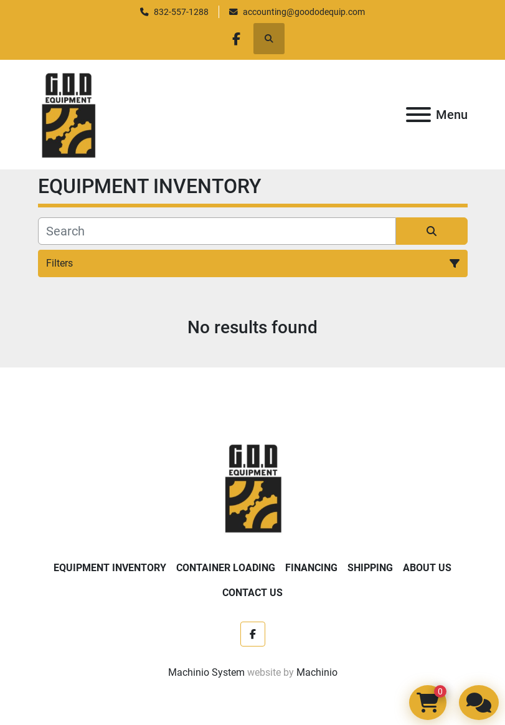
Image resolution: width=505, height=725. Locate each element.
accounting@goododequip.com (304, 12)
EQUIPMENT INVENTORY (110, 568)
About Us (427, 568)
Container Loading (225, 568)
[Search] (217, 231)
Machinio (316, 672)
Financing (311, 568)
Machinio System (206, 672)
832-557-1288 (181, 12)
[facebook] (236, 38)
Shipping (370, 568)
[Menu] (418, 114)
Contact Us (252, 593)
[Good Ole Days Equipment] (252, 487)
